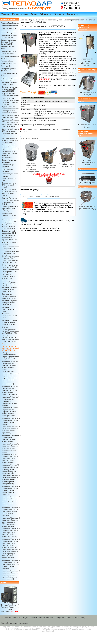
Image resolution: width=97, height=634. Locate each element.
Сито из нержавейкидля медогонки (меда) (87, 200)
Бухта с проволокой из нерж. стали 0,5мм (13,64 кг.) (10, 209)
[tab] (29, 138)
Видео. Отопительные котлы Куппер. (71, 617)
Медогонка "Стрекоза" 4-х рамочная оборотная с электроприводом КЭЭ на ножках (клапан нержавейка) (11, 564)
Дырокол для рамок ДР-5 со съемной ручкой (9, 185)
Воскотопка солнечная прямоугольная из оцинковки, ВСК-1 (10, 322)
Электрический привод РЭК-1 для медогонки (10, 116)
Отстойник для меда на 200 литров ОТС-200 (10, 271)
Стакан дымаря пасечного (7, 170)
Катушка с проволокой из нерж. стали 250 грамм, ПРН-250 (10, 89)
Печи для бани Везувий (9, 26)
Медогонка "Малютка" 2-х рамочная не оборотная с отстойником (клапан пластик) (10, 401)
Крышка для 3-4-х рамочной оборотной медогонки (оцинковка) (10, 147)
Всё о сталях (46, 14)
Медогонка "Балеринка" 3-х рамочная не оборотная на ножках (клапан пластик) (11, 438)
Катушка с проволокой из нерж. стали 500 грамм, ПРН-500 (10, 222)
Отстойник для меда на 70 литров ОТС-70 (10, 257)
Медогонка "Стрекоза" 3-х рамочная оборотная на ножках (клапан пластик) (11, 421)
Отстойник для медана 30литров (67, 157)
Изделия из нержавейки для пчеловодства (9, 79)
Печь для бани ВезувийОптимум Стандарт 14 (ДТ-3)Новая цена (9, 607)
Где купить (72, 14)
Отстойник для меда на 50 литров (87, 92)
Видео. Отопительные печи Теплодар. (38, 617)
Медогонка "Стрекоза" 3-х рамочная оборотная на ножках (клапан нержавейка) (11, 430)
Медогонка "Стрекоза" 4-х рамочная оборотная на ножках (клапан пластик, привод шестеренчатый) (11, 480)
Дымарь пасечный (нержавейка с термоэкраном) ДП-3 (9, 238)
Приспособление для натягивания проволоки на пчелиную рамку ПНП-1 (10, 201)
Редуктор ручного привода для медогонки (10, 95)
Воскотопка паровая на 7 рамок (87, 125)
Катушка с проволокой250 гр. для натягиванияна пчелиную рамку (31, 157)
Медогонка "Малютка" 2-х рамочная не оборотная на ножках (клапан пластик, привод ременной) (10, 412)
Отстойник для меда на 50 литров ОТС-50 (10, 252)
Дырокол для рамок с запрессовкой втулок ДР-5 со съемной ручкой (9, 192)
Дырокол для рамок (87, 178)
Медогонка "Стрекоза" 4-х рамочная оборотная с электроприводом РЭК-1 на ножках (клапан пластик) (11, 522)
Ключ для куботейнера (10, 174)
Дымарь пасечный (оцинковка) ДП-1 (8, 227)
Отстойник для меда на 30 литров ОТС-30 (10, 248)
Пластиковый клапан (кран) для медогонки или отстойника (10, 140)
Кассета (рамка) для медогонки (9, 161)
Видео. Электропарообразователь (14, 623)
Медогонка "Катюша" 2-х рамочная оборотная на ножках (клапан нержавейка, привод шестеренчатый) (11, 469)
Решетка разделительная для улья (9, 178)
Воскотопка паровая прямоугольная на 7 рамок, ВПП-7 (9, 303)
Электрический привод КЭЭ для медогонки (10, 130)
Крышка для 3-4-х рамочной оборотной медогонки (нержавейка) (9, 154)
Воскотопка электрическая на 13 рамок (9, 316)
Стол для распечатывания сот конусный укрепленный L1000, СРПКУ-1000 (10, 330)
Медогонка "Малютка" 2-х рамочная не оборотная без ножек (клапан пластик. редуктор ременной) (10, 390)
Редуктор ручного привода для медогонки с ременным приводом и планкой (10, 101)
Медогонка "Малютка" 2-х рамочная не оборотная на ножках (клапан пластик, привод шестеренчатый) (10, 366)
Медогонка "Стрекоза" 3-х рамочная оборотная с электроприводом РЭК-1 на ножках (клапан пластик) (11, 554)
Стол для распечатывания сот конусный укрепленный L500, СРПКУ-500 (10, 356)
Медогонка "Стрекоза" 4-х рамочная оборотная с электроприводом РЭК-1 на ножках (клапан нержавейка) (11, 543)
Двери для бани (6, 66)
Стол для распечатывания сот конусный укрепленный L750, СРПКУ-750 (10, 347)
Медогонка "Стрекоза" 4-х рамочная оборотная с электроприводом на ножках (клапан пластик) (11, 501)
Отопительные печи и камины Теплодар (9, 32)
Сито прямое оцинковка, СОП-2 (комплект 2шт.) (8, 276)
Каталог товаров (20, 14)
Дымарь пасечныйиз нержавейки (49, 157)
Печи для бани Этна (8, 28)
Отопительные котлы (8, 51)
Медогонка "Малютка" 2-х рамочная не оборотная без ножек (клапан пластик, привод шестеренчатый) (10, 379)
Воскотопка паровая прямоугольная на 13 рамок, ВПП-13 (9, 289)
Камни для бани (7, 61)
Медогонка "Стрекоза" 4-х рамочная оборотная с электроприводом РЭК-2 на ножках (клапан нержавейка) (11, 532)
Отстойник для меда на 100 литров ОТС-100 (10, 266)
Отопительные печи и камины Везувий (9, 36)
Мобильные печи (7, 54)
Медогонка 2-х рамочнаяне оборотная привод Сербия (87, 61)
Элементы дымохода (8, 63)
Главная (5, 14)
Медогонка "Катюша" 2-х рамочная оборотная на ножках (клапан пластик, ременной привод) (11, 448)
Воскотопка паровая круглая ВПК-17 (9, 83)
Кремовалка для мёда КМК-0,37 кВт (10, 135)
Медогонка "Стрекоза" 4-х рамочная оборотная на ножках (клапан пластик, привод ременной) (11, 490)
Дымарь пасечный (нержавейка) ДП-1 (9, 232)
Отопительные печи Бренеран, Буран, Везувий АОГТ (8, 42)
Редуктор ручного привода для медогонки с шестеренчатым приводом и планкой (10, 110)
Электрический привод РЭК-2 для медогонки (10, 121)
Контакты (59, 14)
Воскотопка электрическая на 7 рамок (9, 309)
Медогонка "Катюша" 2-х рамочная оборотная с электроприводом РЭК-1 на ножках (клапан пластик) (11, 458)
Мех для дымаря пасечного (8, 166)
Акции (34, 14)
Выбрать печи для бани (10, 617)
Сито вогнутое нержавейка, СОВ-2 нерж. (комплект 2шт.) (10, 283)
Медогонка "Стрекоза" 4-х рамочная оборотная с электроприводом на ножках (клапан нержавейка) (11, 511)
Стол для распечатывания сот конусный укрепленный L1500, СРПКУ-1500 (10, 338)
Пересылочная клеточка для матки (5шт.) (9, 215)
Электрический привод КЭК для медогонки (10, 125)
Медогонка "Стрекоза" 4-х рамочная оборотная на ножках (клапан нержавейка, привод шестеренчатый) (11, 575)
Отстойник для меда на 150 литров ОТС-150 (10, 261)
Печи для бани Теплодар (10, 23)
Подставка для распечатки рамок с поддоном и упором (9, 296)
